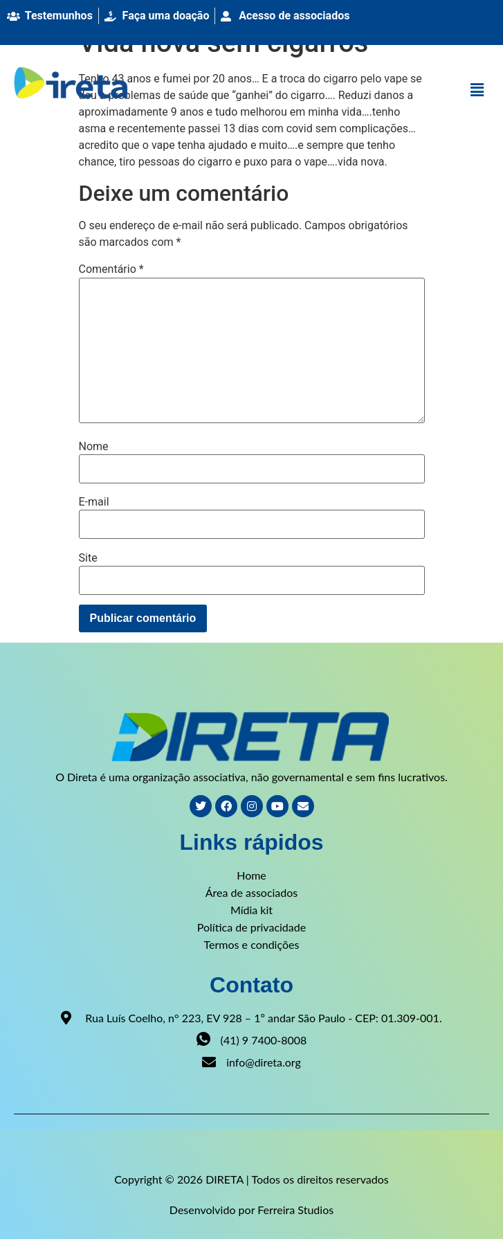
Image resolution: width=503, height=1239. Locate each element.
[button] (477, 91)
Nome (94, 446)
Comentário (111, 269)
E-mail (94, 502)
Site (88, 558)
